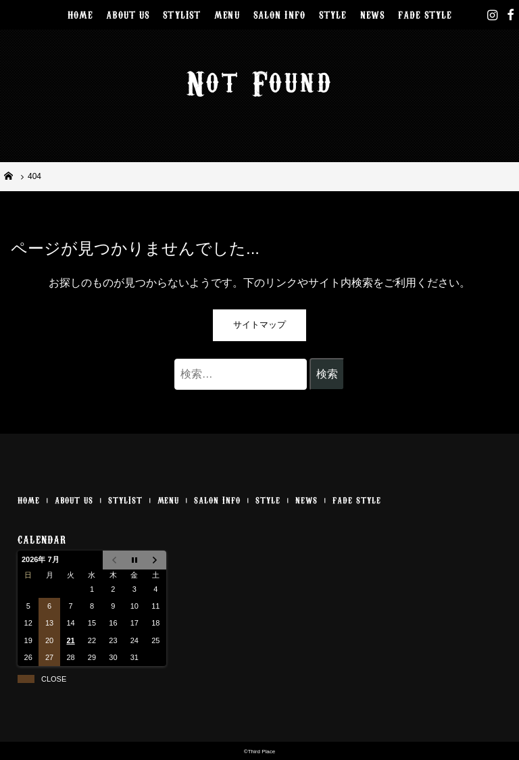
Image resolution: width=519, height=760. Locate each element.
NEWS (372, 14)
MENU (227, 14)
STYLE (333, 14)
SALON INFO (279, 14)
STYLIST (182, 14)
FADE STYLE (424, 14)
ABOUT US (127, 14)
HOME (80, 14)
